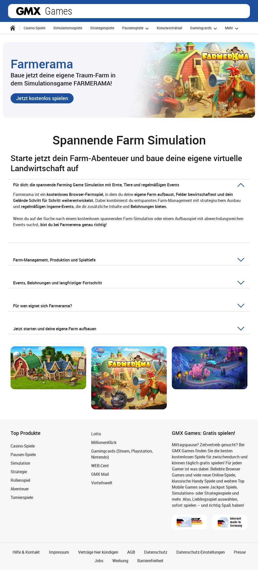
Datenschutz (155, 552)
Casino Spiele (34, 27)
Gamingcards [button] (204, 28)
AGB (131, 552)
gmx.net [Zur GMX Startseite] (28, 11)
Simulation (20, 463)
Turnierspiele (22, 497)
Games (58, 11)
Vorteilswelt (101, 483)
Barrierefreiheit (150, 560)
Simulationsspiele (67, 27)
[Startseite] (13, 28)
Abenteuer (20, 489)
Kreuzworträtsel (169, 27)
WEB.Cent (100, 465)
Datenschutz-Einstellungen (200, 552)
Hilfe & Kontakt (26, 552)
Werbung (120, 560)
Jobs (98, 560)
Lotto (96, 434)
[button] (42, 98)
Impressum (59, 552)
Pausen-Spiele (23, 454)
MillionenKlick (103, 442)
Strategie (19, 471)
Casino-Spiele (23, 446)
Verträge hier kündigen (98, 552)
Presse (240, 552)
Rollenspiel (20, 480)
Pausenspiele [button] (136, 28)
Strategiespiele (102, 27)
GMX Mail (100, 474)
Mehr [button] (232, 28)
